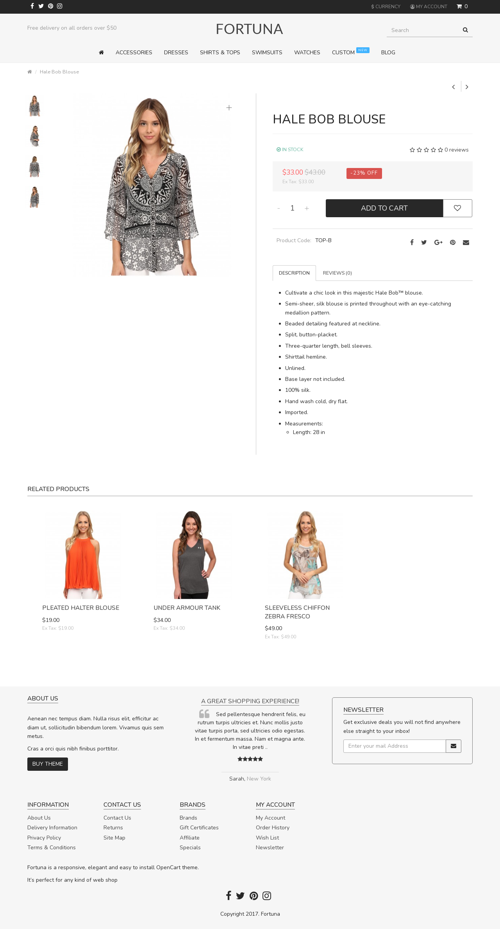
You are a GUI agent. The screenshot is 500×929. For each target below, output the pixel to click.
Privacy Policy (44, 837)
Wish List (267, 837)
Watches (307, 52)
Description (294, 273)
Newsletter (270, 847)
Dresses (176, 52)
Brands (188, 818)
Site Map (114, 837)
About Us (39, 818)
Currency (385, 7)
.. (266, 747)
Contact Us (117, 818)
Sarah (236, 779)
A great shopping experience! (250, 701)
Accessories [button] (134, 52)
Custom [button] (351, 51)
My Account (270, 818)
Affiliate (190, 837)
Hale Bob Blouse (59, 71)
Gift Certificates (199, 827)
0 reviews (457, 150)
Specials (190, 847)
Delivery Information (52, 827)
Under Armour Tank (187, 608)
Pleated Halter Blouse (80, 608)
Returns (113, 827)
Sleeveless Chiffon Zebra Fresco (297, 612)
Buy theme (47, 764)
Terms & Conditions (51, 847)
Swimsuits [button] (267, 52)
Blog (388, 52)
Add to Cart (384, 208)
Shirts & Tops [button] (220, 52)
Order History (272, 827)
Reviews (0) (337, 273)
